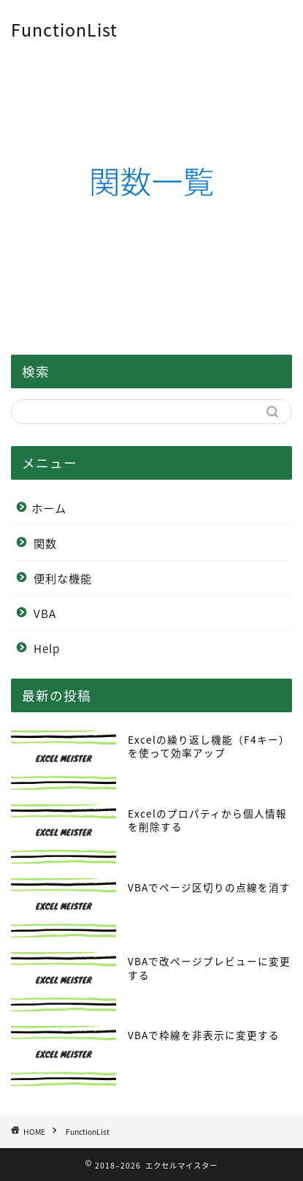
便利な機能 (63, 578)
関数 (45, 543)
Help (47, 648)
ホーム (48, 507)
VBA (45, 613)
